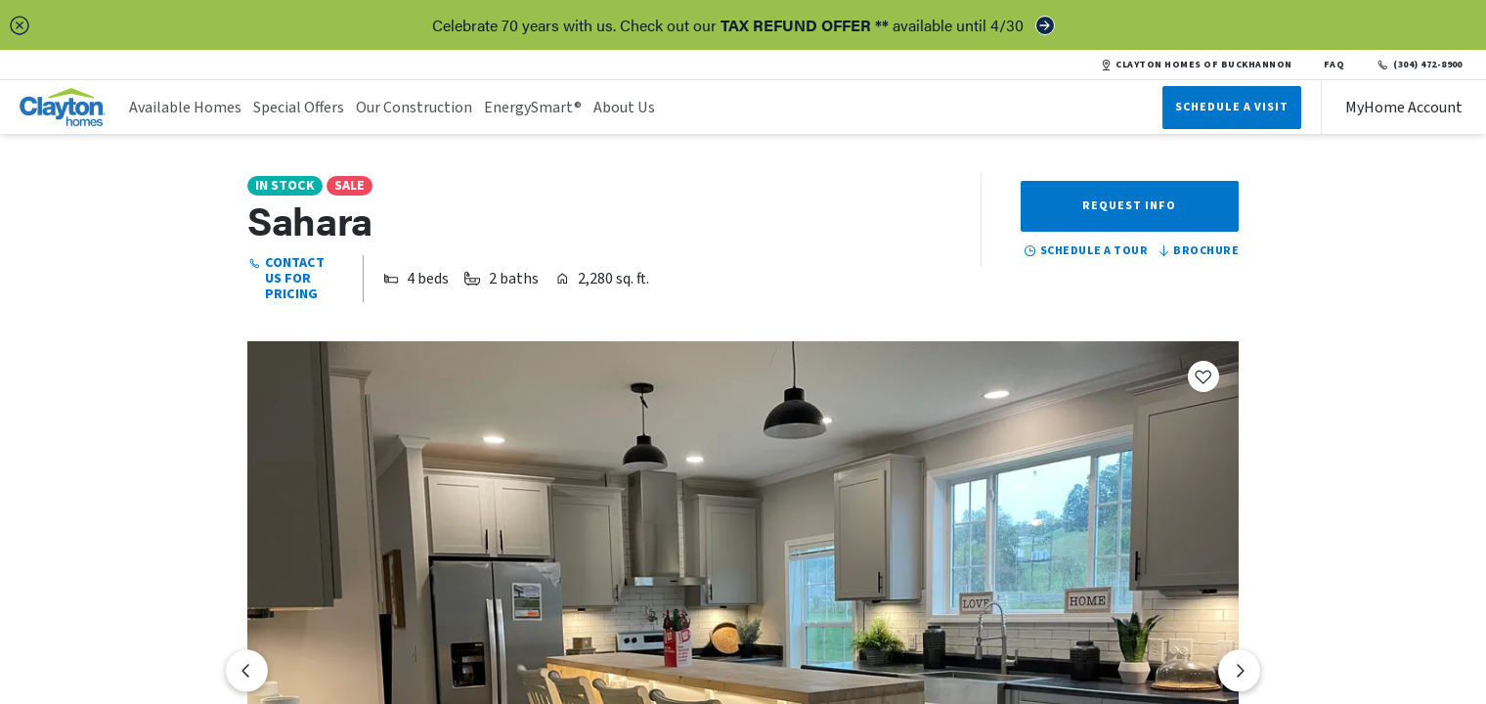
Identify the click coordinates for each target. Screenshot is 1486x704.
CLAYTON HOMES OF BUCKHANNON (1196, 64)
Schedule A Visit (1232, 107)
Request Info (1129, 206)
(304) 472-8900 (1419, 64)
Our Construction (414, 107)
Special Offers (298, 107)
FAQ (1334, 64)
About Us (624, 107)
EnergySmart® (533, 107)
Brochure (1197, 251)
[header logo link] (62, 107)
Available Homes (185, 107)
